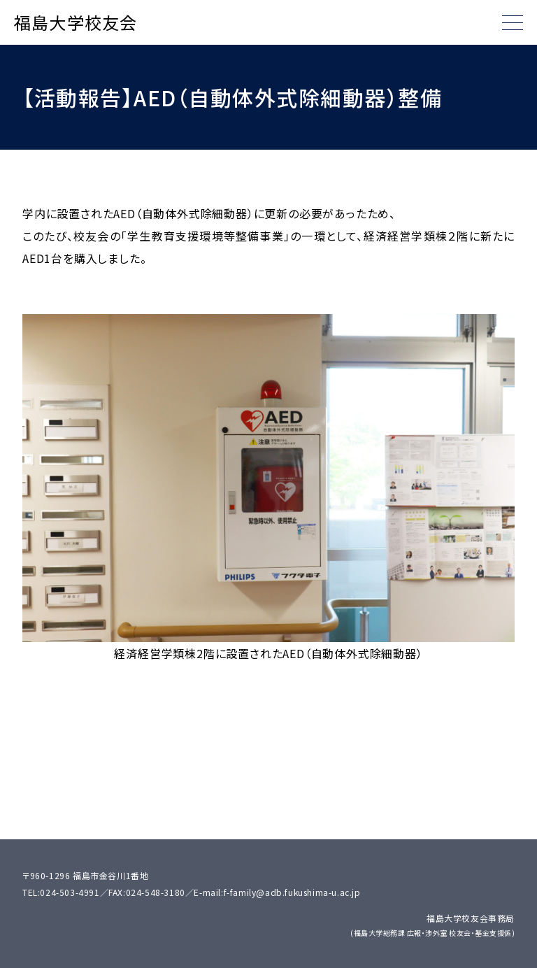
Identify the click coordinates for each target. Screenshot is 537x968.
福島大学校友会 (75, 22)
